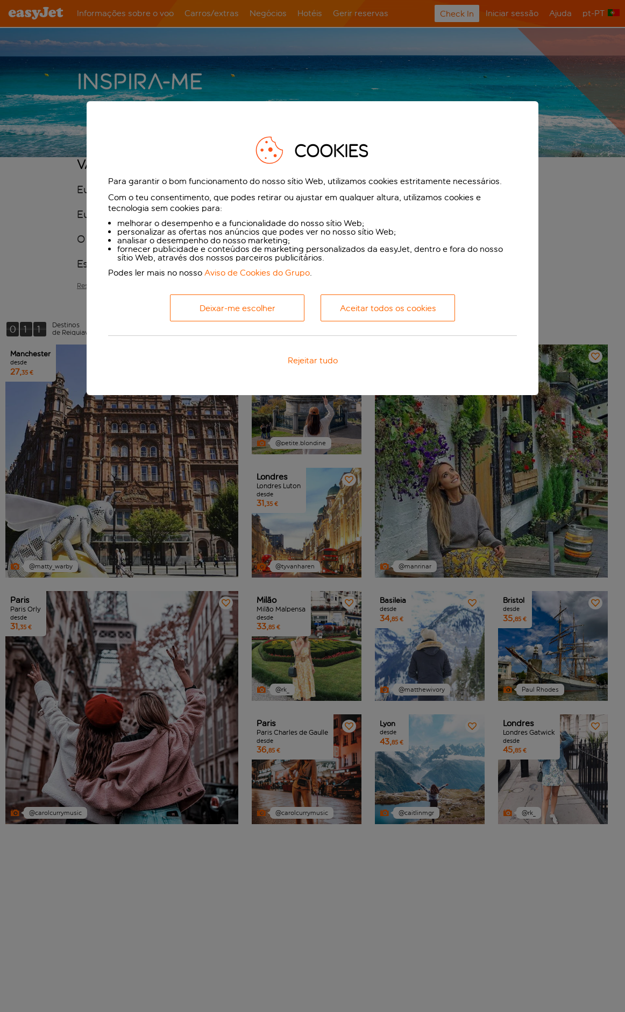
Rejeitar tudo (313, 360)
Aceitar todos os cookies (388, 308)
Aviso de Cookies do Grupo (257, 273)
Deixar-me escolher (237, 308)
